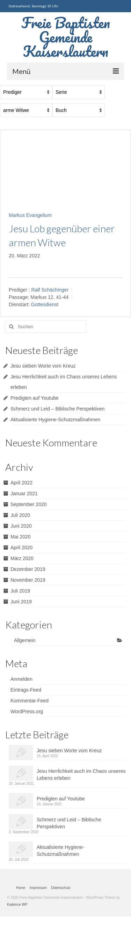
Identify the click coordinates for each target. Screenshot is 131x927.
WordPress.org (26, 711)
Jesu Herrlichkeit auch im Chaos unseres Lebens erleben (81, 774)
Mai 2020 (20, 537)
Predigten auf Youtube (34, 398)
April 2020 (21, 547)
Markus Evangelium (30, 215)
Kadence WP (17, 904)
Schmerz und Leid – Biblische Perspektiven (57, 409)
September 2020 (28, 504)
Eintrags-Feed (25, 690)
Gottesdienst (45, 305)
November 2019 (27, 580)
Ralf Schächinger (50, 290)
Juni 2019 (21, 601)
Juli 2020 (20, 515)
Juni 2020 (21, 526)
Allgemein (24, 640)
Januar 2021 (24, 493)
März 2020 (22, 558)
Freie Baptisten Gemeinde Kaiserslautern (65, 37)
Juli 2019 (20, 591)
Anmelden (21, 679)
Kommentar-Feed (29, 700)
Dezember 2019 (27, 569)
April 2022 (21, 482)
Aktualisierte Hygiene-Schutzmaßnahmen (55, 419)
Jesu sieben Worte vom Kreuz (43, 366)
